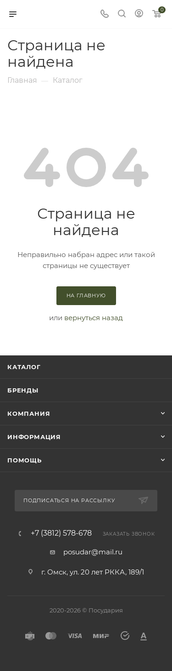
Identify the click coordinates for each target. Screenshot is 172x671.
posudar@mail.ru (92, 552)
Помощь (24, 460)
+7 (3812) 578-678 (61, 533)
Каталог (24, 366)
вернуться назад (93, 317)
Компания (28, 413)
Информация (34, 436)
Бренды (23, 390)
